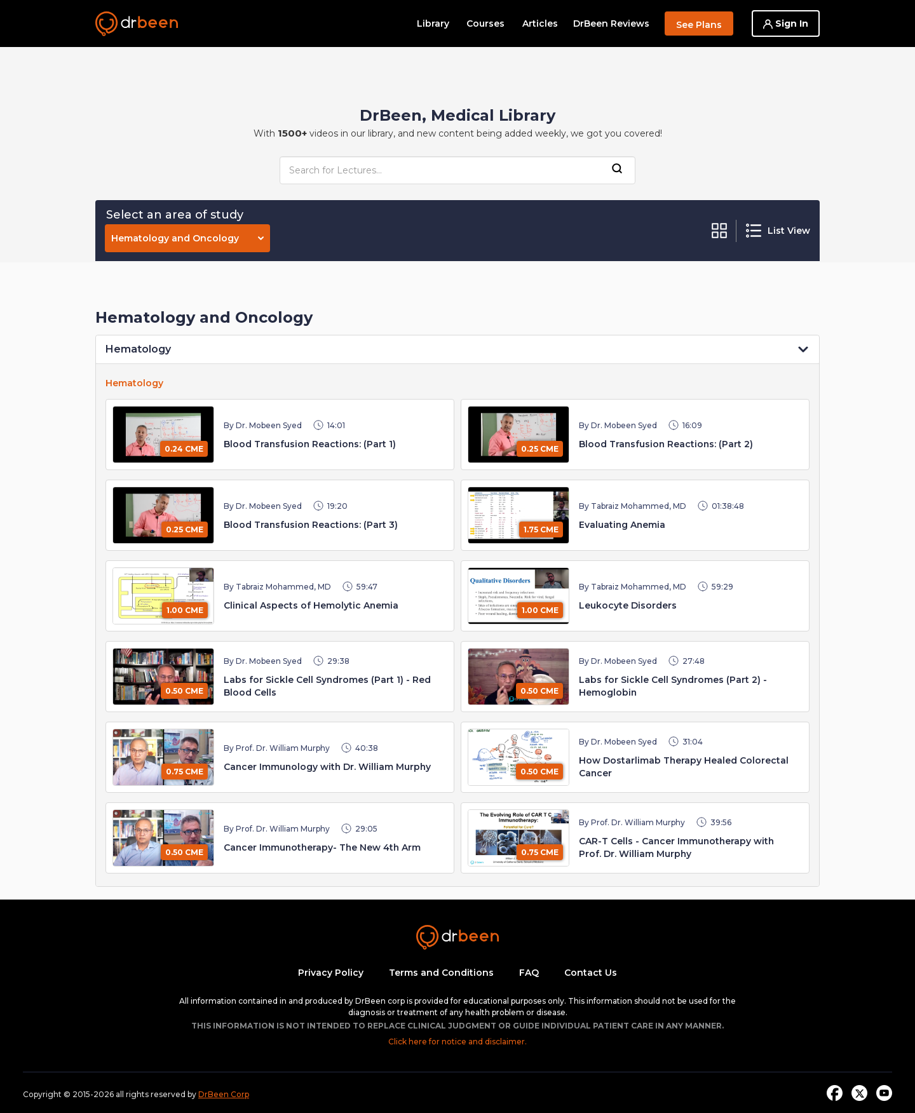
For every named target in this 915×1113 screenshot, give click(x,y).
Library (433, 23)
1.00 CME (184, 610)
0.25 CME (540, 449)
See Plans (699, 24)
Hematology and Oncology (187, 238)
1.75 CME (541, 529)
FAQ (529, 972)
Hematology (138, 349)
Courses (485, 23)
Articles (540, 23)
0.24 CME (184, 449)
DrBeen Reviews (611, 23)
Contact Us (590, 972)
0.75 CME (184, 771)
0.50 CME (184, 691)
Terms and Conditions (441, 972)
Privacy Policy (330, 972)
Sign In (785, 23)
